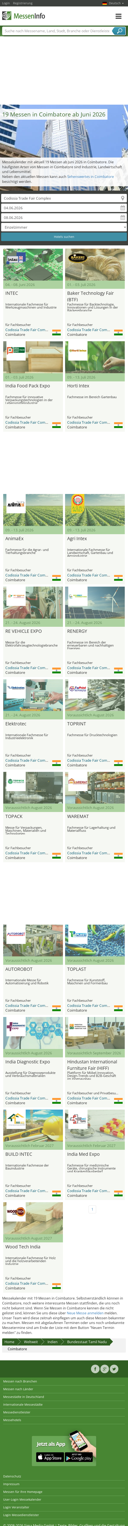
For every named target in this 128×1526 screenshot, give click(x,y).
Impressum (11, 1484)
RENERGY (77, 631)
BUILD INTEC (18, 1154)
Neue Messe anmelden (85, 1313)
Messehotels (12, 1420)
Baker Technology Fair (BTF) (90, 295)
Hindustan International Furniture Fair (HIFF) (92, 1064)
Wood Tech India (22, 1247)
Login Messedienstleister (21, 1515)
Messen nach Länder (18, 1389)
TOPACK (13, 816)
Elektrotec (15, 724)
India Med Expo (83, 1154)
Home (9, 1341)
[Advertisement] (64, 72)
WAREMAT (78, 816)
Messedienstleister (16, 1412)
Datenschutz (12, 1476)
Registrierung (23, 3)
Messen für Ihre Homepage (22, 1492)
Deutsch (116, 3)
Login (6, 3)
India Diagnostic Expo (27, 1062)
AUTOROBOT (19, 969)
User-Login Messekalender (22, 1499)
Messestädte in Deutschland (23, 1397)
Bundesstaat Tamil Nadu (87, 1341)
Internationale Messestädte (23, 1404)
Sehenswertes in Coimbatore (90, 176)
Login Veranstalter (16, 1507)
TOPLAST (76, 969)
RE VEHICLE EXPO (23, 631)
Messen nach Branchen (20, 1381)
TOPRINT (76, 724)
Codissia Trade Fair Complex (28, 329)
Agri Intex (77, 538)
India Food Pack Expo (27, 386)
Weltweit (31, 1341)
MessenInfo (23, 15)
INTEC (11, 293)
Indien (53, 1341)
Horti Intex (78, 386)
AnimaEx (14, 538)
